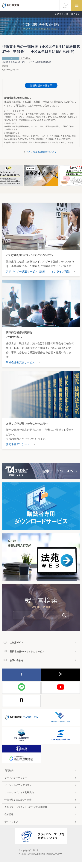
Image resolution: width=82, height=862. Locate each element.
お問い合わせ (16, 660)
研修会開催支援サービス (20, 362)
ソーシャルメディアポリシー (19, 785)
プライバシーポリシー (15, 778)
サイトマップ (11, 821)
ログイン (75, 14)
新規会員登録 (61, 14)
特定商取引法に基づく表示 (17, 799)
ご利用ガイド (16, 642)
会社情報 (8, 814)
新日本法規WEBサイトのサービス (27, 651)
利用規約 (8, 770)
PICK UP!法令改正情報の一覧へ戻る (41, 152)
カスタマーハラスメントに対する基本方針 (25, 807)
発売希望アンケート (18, 444)
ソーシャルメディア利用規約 (19, 792)
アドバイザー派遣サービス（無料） (27, 271)
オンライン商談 (60, 271)
